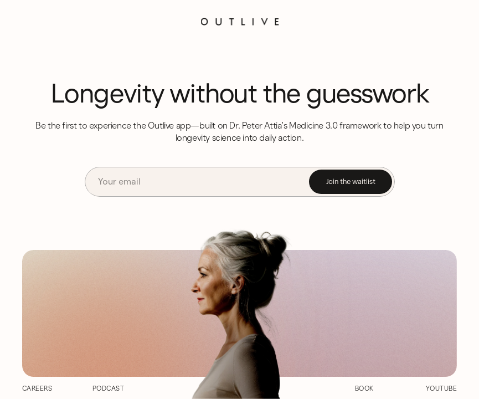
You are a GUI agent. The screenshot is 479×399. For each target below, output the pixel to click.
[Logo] (239, 21)
